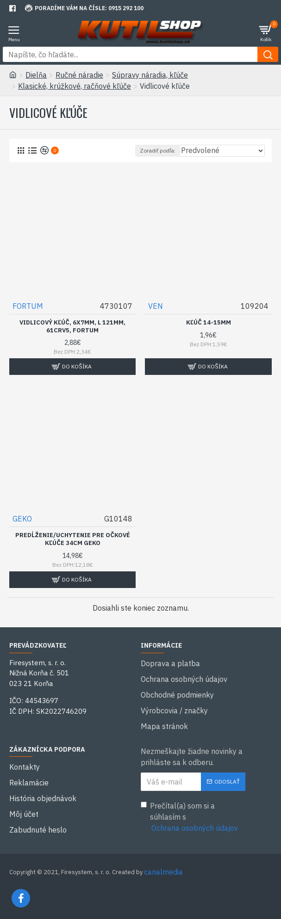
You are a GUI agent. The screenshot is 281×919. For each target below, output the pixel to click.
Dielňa (36, 75)
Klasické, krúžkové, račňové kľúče (74, 86)
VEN (155, 306)
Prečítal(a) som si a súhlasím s (190, 817)
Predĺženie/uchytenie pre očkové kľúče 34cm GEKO (72, 539)
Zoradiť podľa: (157, 150)
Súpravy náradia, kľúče (150, 75)
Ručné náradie (79, 75)
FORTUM (27, 306)
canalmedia (163, 871)
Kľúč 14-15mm (208, 322)
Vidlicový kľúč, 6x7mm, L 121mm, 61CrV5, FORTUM (72, 326)
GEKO (22, 518)
